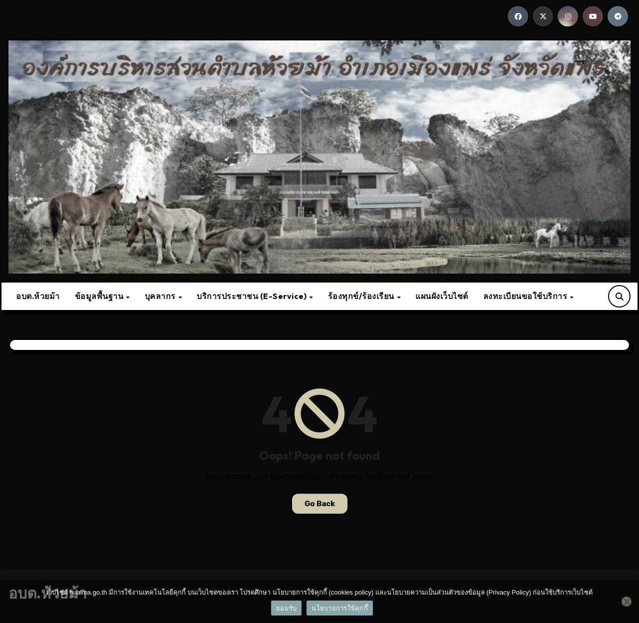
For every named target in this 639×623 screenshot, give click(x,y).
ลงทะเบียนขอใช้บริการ (526, 296)
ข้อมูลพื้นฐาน (100, 296)
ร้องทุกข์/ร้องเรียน (362, 296)
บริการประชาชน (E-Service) (253, 296)
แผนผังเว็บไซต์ (441, 296)
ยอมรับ (286, 608)
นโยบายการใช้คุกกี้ (340, 608)
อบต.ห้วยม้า (38, 296)
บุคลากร (161, 296)
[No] (627, 602)
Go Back (320, 503)
